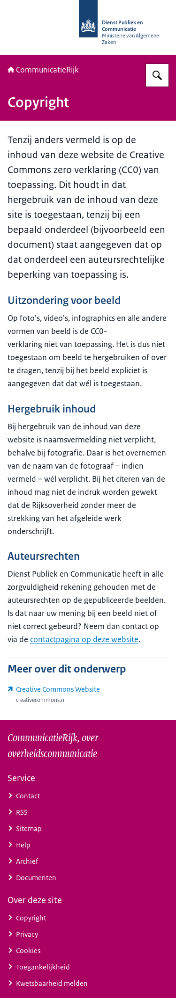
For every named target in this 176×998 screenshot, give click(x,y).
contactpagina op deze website (84, 639)
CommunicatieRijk (43, 70)
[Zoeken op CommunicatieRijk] (157, 75)
